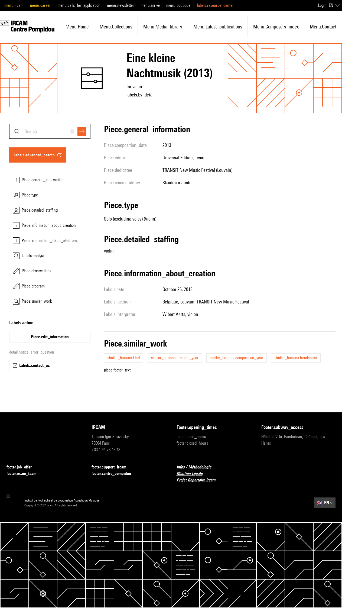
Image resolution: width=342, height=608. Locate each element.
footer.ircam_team (24, 474)
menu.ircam (14, 5)
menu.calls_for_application (78, 5)
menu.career (40, 5)
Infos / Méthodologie (197, 467)
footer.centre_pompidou (115, 474)
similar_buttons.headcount (296, 357)
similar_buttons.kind (124, 357)
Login (322, 5)
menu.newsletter (120, 5)
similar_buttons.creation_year (174, 357)
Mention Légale (193, 474)
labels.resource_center (215, 5)
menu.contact (323, 27)
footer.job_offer (22, 467)
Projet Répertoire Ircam (199, 480)
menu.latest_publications (217, 27)
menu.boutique (178, 5)
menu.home (77, 27)
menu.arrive (150, 5)
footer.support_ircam (112, 467)
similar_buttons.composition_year (236, 357)
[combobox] (49, 131)
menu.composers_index (276, 27)
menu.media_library (162, 27)
